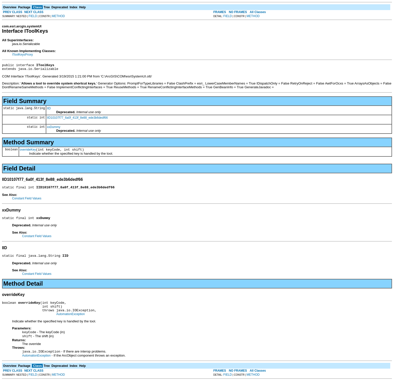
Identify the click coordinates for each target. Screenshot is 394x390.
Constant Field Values (26, 201)
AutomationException (70, 321)
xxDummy (53, 128)
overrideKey (28, 152)
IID (49, 110)
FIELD (33, 16)
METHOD (58, 16)
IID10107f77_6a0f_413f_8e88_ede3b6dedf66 (77, 119)
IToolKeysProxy (22, 54)
